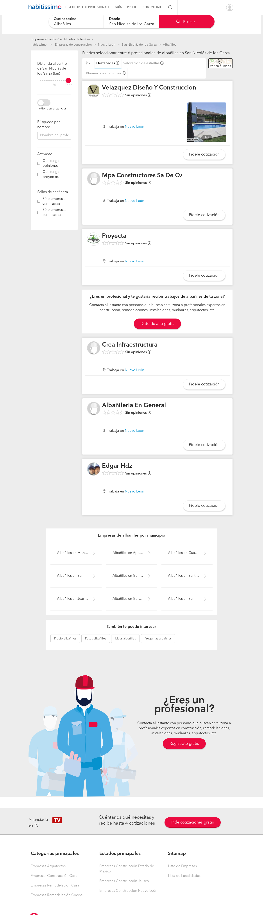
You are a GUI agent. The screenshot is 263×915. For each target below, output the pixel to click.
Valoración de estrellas (141, 63)
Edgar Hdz (117, 466)
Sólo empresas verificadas (54, 201)
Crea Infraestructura (129, 345)
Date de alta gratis (157, 324)
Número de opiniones (103, 73)
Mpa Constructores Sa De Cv (142, 176)
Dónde (114, 19)
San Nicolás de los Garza (139, 44)
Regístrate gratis (184, 744)
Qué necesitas (65, 19)
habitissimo (39, 44)
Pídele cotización (204, 154)
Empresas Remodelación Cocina (57, 895)
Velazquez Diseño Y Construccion (149, 88)
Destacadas (105, 63)
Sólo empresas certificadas (54, 212)
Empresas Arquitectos (48, 866)
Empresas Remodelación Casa (55, 885)
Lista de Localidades (184, 876)
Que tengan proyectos (52, 174)
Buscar (185, 22)
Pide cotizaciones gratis (192, 822)
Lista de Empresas (182, 866)
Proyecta (114, 236)
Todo (68, 85)
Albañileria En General (134, 406)
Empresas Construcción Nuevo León (128, 891)
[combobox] (76, 21)
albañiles (65, 638)
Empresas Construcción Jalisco (124, 881)
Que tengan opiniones (52, 163)
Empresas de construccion (73, 44)
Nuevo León (106, 44)
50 (54, 85)
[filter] (54, 80)
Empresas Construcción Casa (54, 876)
